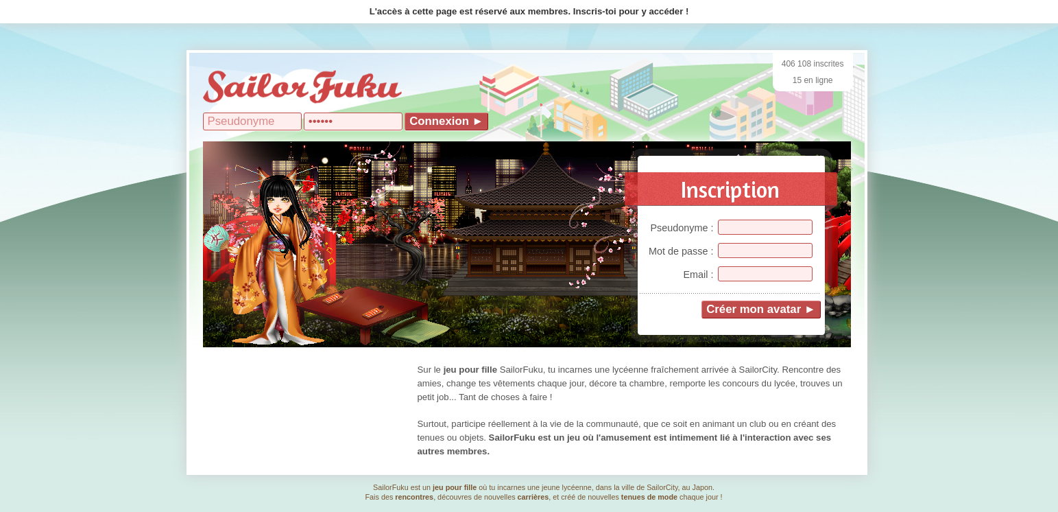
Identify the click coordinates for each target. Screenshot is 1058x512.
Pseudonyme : (682, 227)
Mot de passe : (681, 251)
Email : (699, 274)
